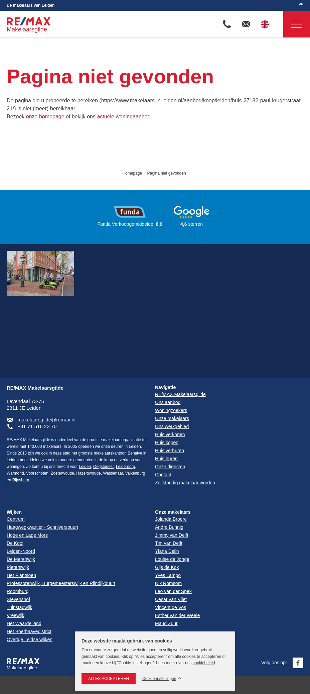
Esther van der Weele (177, 615)
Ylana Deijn (167, 551)
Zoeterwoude (62, 473)
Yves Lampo (168, 575)
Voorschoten (37, 473)
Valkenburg (135, 473)
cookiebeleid (204, 663)
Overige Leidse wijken (29, 639)
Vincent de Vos (170, 607)
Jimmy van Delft (171, 535)
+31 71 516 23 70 (36, 426)
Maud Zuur (166, 623)
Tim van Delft (168, 543)
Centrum (16, 519)
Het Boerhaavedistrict (29, 631)
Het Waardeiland (24, 623)
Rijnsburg (20, 480)
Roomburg (17, 591)
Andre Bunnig (169, 527)
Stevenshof (18, 599)
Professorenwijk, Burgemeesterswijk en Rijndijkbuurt (61, 583)
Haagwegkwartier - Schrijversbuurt (42, 527)
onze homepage (45, 116)
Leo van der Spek (173, 591)
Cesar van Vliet (171, 599)
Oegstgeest (103, 466)
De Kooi (15, 543)
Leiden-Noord (21, 551)
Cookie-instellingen (159, 679)
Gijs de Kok (167, 567)
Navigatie (292, 24)
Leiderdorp (125, 466)
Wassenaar (113, 473)
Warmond (15, 473)
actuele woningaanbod (123, 116)
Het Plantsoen (21, 575)
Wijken (14, 512)
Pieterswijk (18, 567)
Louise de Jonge (172, 559)
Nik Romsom (168, 583)
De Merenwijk (21, 559)
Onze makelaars (173, 512)
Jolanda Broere (171, 519)
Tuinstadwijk (19, 607)
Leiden (85, 466)
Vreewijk (15, 615)
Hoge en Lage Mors (27, 535)
